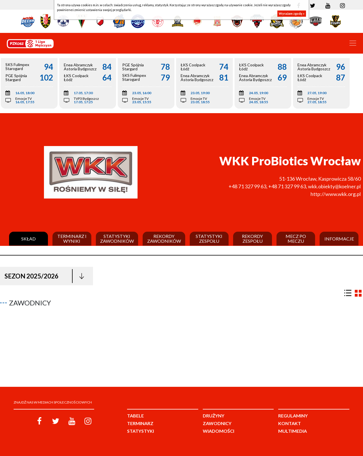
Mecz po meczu (296, 239)
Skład (28, 238)
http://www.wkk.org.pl (336, 194)
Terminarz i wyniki (71, 239)
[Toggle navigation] (353, 43)
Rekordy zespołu (252, 239)
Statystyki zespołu (209, 239)
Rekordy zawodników (164, 239)
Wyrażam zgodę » (292, 13)
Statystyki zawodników (117, 239)
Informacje (339, 238)
